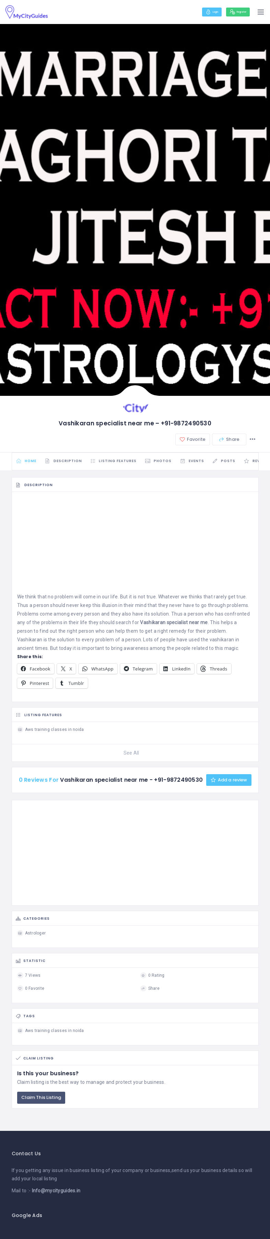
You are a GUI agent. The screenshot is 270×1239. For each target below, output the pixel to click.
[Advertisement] (135, 548)
